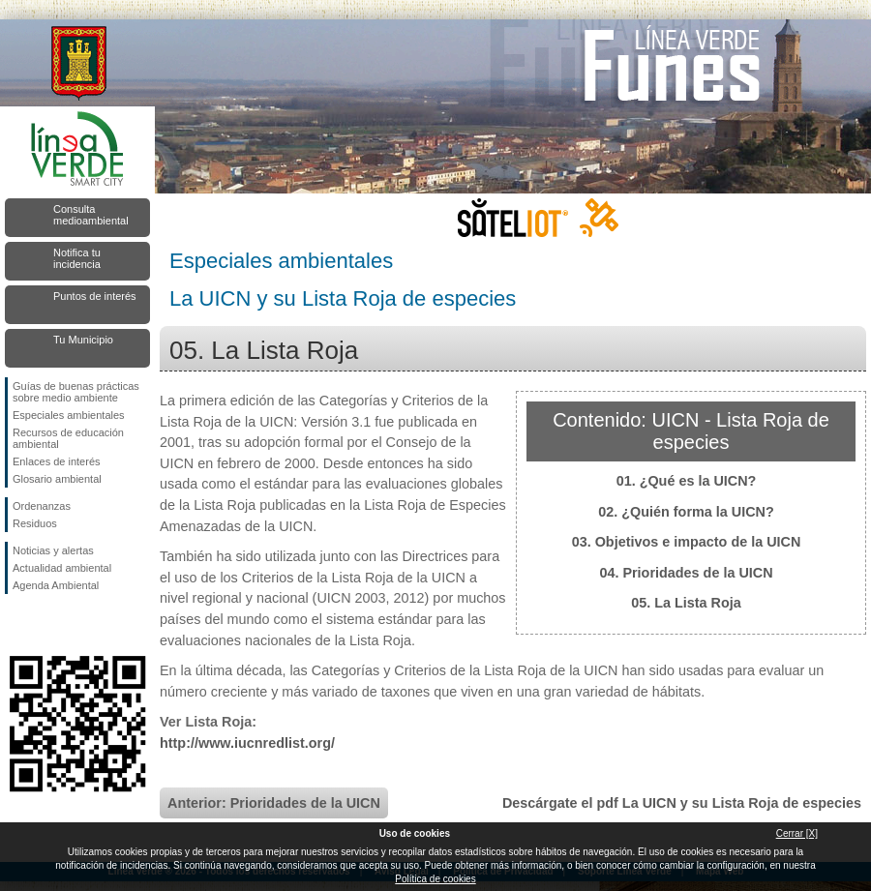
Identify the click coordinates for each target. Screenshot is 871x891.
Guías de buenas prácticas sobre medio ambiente (76, 391)
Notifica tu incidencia (77, 258)
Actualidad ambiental (62, 568)
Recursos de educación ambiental (68, 438)
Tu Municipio (83, 339)
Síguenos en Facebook (16, 625)
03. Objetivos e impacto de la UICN (686, 541)
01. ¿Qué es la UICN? (686, 481)
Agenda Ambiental (56, 585)
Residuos (35, 523)
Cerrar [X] (797, 833)
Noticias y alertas (53, 550)
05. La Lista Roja (686, 602)
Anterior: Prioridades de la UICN (273, 803)
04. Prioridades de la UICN (685, 572)
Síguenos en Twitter (48, 625)
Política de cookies (435, 879)
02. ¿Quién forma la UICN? (686, 512)
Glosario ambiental (57, 479)
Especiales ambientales (69, 415)
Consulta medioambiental (91, 214)
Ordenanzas (42, 506)
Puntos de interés (94, 296)
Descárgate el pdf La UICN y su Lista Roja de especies (681, 803)
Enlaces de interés (57, 461)
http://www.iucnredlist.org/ (247, 743)
